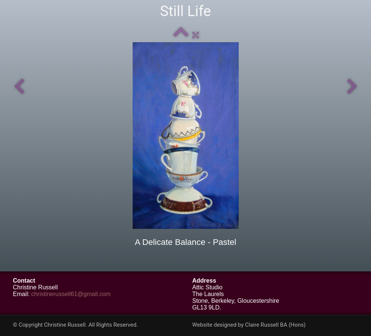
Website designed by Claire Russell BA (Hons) (249, 324)
